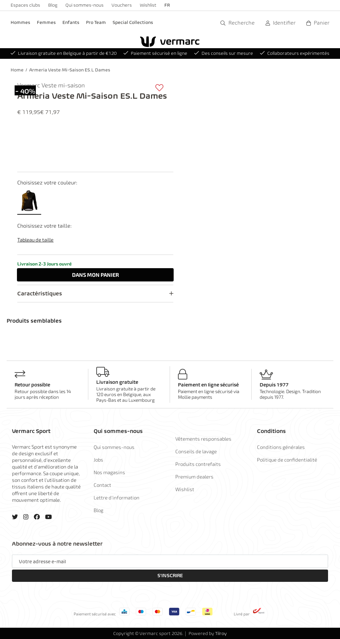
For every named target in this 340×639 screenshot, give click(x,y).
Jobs (98, 460)
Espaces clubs (25, 5)
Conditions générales (281, 447)
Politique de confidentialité (287, 460)
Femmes (46, 22)
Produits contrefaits (198, 464)
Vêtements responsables (203, 439)
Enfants (70, 22)
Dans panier (95, 274)
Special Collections (133, 22)
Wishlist (148, 5)
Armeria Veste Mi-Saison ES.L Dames (69, 70)
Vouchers (122, 5)
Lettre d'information (116, 497)
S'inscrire (170, 576)
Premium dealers (194, 476)
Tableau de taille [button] (35, 240)
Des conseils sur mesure (223, 53)
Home (17, 70)
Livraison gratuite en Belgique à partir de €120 (64, 53)
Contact (102, 485)
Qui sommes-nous (84, 5)
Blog (52, 5)
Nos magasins (109, 472)
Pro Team (96, 22)
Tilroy (221, 633)
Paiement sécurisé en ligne (155, 53)
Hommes (20, 22)
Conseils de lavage (196, 451)
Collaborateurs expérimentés (294, 53)
